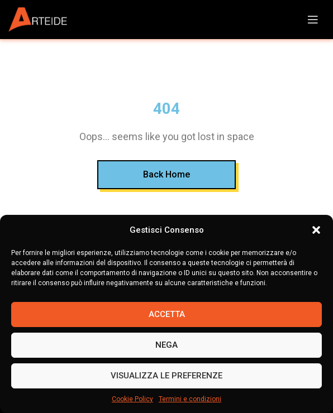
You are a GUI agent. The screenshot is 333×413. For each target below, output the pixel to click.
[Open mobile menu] (313, 19)
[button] (316, 230)
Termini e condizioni (190, 399)
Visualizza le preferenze (166, 376)
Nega (166, 345)
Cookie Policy (132, 399)
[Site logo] (41, 19)
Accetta (167, 314)
